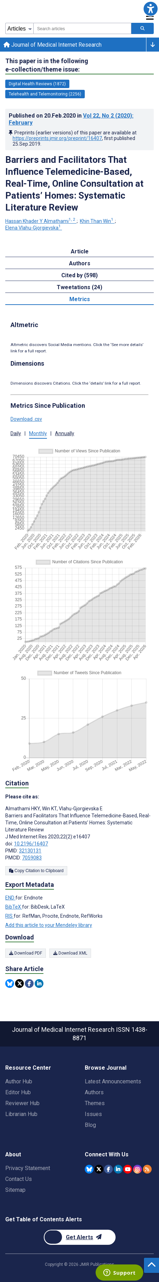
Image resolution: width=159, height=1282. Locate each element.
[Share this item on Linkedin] (39, 983)
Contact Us (18, 1179)
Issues (93, 1114)
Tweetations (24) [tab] (79, 287)
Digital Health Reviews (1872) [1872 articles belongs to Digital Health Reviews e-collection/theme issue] (37, 83)
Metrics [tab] (79, 299)
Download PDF (25, 953)
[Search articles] (142, 28)
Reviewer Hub (22, 1103)
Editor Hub (18, 1092)
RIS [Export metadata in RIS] (9, 916)
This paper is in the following (46, 65)
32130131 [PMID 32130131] (30, 850)
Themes (95, 1103)
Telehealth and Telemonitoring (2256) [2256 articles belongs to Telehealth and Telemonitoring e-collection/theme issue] (45, 94)
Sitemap (15, 1190)
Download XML (70, 953)
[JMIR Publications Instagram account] (137, 1169)
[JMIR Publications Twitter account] (99, 1169)
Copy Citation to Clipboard (36, 870)
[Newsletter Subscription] (80, 1237)
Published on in (71, 119)
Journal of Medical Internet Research (53, 44)
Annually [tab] (64, 433)
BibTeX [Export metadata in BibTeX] (13, 907)
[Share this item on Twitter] (19, 983)
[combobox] (82, 28)
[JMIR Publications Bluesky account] (89, 1169)
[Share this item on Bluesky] (9, 983)
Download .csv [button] (26, 419)
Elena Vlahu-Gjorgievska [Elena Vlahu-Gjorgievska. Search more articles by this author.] (33, 228)
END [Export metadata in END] (10, 898)
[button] (150, 8)
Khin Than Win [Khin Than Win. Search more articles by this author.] (97, 221)
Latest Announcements (113, 1081)
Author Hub (18, 1081)
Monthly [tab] (38, 433)
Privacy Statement (27, 1168)
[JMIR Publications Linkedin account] (118, 1169)
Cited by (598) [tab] (79, 275)
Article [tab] (80, 251)
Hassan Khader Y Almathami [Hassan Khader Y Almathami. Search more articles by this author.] (40, 221)
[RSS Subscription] (147, 1169)
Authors (94, 1092)
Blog (90, 1125)
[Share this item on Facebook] (29, 983)
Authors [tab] (79, 263)
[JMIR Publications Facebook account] (108, 1169)
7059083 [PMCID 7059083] (32, 858)
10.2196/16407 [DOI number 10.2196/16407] (31, 843)
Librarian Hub (21, 1114)
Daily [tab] (16, 433)
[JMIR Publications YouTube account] (127, 1169)
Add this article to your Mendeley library (48, 925)
